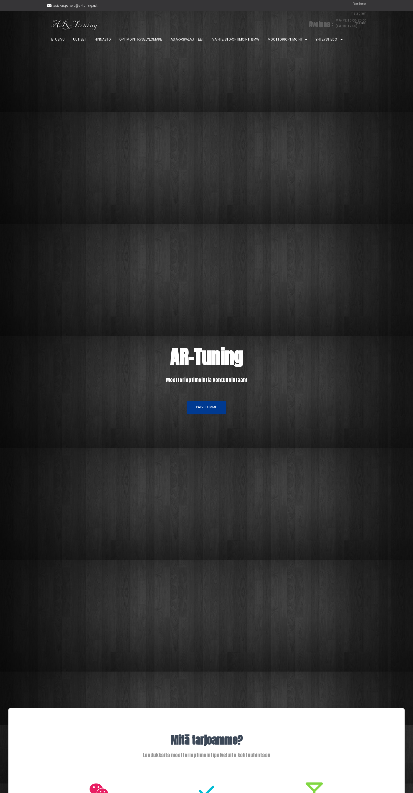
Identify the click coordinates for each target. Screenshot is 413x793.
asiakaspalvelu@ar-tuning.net (75, 6)
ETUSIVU (58, 40)
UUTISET (79, 40)
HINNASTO (103, 40)
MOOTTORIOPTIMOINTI (287, 40)
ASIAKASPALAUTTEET (187, 40)
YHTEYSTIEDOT (329, 40)
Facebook (359, 4)
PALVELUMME (206, 408)
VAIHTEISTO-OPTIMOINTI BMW (235, 40)
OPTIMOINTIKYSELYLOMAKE (140, 40)
